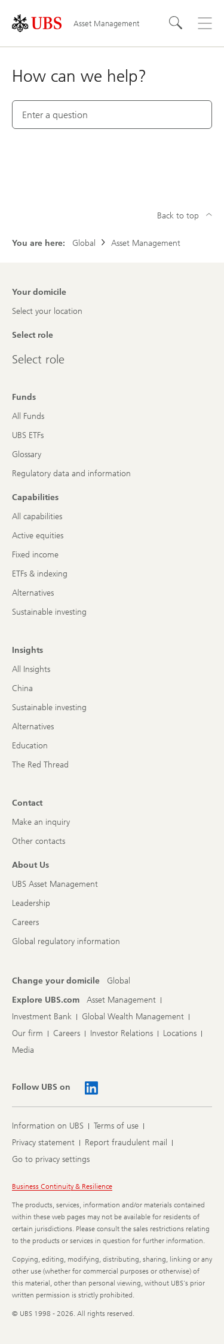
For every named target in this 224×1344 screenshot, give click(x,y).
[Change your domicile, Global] (118, 981)
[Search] (176, 23)
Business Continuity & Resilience (62, 1186)
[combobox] (112, 114)
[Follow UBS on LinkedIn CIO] (91, 1088)
